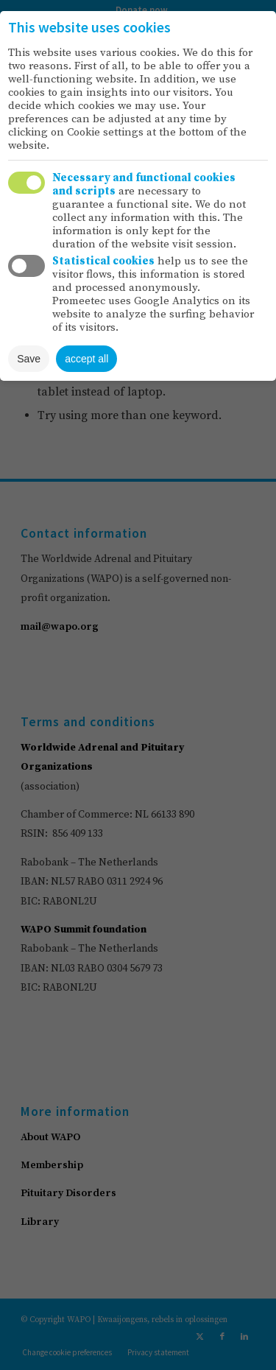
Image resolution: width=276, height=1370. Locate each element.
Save (28, 359)
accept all (86, 359)
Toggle (26, 183)
